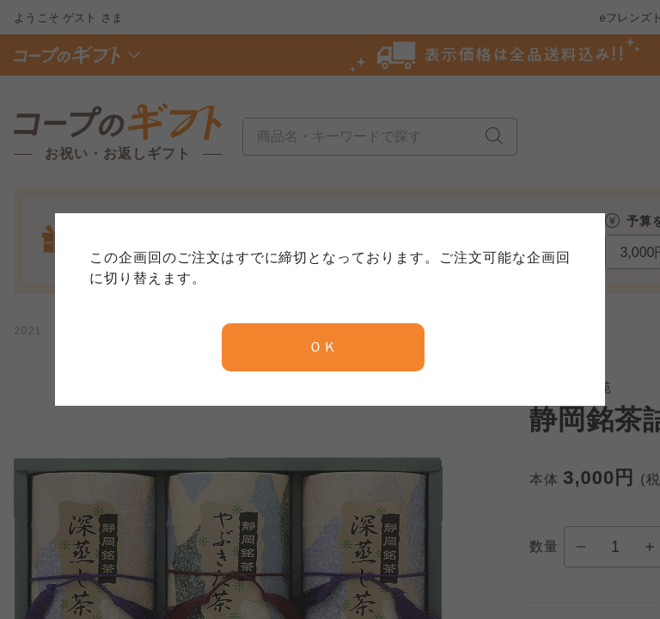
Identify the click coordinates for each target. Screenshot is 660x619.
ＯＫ (323, 347)
